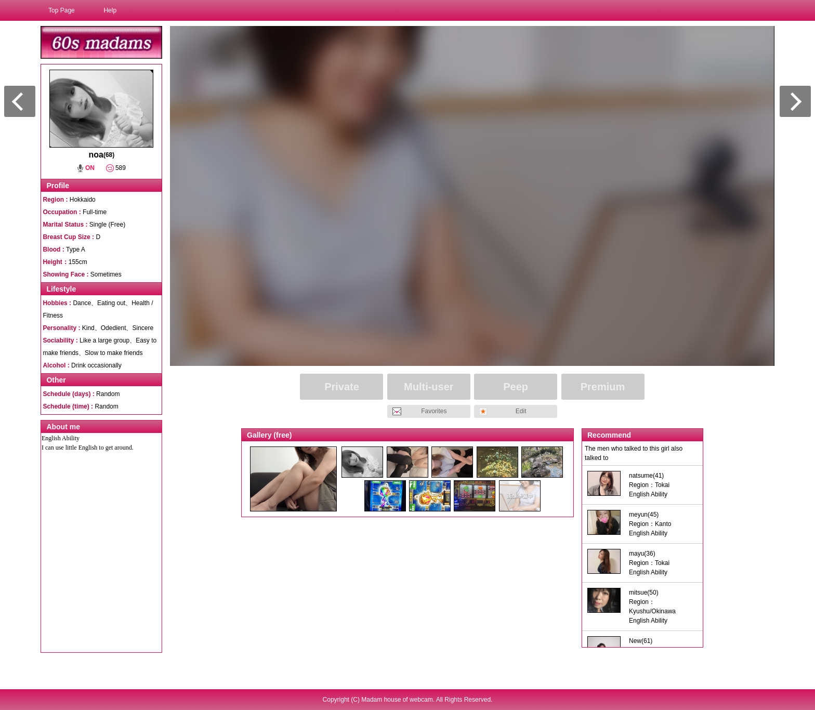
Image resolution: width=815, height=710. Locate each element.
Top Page (61, 10)
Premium (603, 386)
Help (109, 10)
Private (341, 386)
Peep (515, 386)
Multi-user (429, 386)
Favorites (433, 411)
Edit (521, 411)
